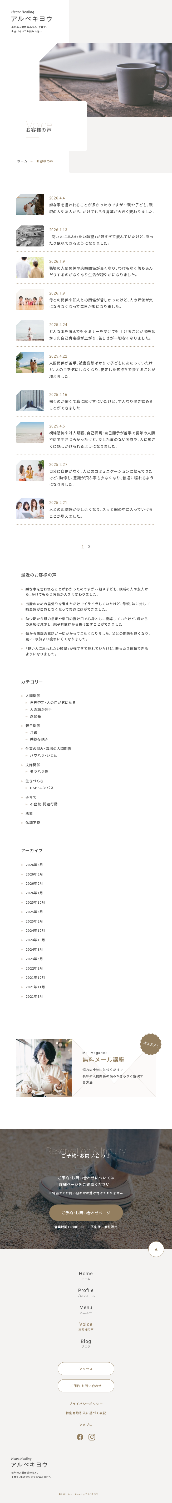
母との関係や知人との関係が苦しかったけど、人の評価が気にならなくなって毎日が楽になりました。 (101, 303)
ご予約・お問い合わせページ (86, 1212)
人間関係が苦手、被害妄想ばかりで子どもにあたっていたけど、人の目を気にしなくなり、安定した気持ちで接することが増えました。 (102, 369)
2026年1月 (34, 892)
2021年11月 (35, 986)
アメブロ (85, 1424)
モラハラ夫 (39, 771)
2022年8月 (34, 968)
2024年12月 (35, 930)
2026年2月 (34, 883)
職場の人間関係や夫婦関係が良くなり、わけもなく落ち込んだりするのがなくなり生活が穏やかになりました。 (101, 271)
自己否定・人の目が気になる (53, 702)
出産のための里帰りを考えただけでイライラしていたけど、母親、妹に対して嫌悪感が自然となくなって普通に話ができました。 (88, 606)
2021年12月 (35, 977)
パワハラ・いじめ (44, 755)
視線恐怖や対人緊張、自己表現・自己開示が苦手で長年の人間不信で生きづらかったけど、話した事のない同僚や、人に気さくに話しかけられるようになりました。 (102, 439)
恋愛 (29, 813)
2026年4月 (34, 864)
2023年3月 (34, 958)
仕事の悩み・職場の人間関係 (48, 748)
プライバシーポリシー (86, 1403)
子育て (31, 797)
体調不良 (33, 822)
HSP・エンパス (42, 787)
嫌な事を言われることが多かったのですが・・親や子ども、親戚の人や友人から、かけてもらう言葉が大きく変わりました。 (102, 208)
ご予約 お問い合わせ (86, 1385)
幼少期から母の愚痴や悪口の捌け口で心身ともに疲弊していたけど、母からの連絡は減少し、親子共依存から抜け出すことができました (87, 621)
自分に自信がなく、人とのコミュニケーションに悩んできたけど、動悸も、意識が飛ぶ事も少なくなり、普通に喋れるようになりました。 (101, 478)
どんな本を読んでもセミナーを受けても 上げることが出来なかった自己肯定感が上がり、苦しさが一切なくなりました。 (102, 335)
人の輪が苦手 (41, 709)
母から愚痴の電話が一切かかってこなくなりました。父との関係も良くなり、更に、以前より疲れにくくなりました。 (88, 636)
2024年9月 (34, 949)
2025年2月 (34, 921)
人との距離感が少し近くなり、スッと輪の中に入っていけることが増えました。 (101, 512)
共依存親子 (39, 739)
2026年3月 (34, 874)
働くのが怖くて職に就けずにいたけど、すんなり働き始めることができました (101, 404)
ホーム (22, 161)
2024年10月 (35, 939)
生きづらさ (35, 780)
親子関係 (33, 725)
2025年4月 (34, 911)
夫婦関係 (33, 764)
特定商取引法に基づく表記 (86, 1413)
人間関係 (33, 695)
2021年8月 (34, 996)
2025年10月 (35, 902)
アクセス (85, 1368)
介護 (33, 732)
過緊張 (35, 716)
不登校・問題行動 (44, 803)
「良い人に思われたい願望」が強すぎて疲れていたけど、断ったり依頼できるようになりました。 (101, 240)
